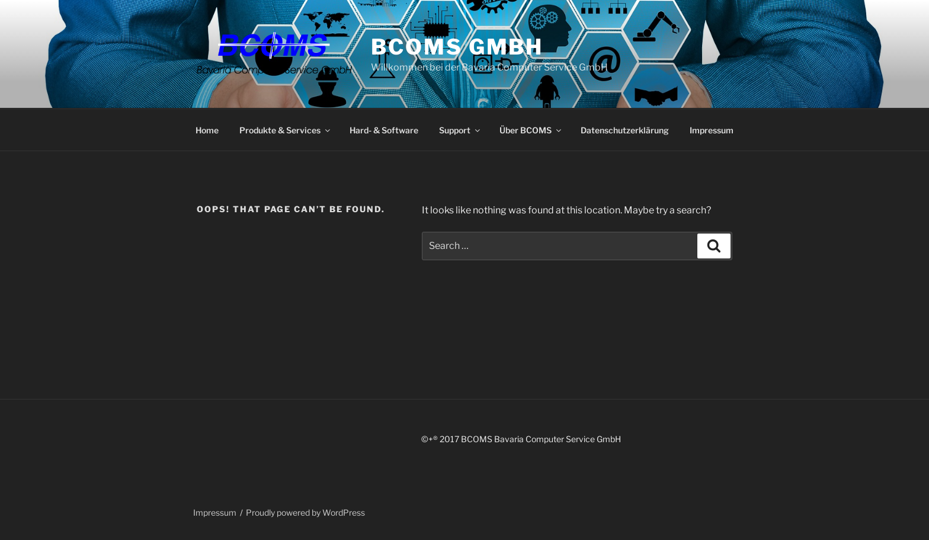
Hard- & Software (384, 130)
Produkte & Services (285, 130)
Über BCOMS (531, 130)
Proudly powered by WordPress (305, 512)
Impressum (711, 130)
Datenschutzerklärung (625, 130)
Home (207, 130)
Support (460, 130)
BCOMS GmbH (457, 47)
